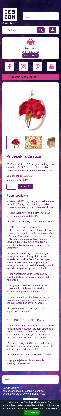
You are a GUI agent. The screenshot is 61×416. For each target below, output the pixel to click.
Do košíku (25, 186)
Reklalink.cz (38, 393)
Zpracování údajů (11, 390)
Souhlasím (32, 412)
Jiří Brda (16, 393)
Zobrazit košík (30, 55)
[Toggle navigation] (27, 16)
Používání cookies (34, 390)
